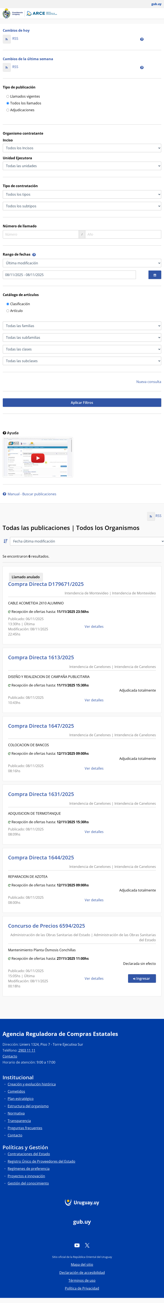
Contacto (10, 1056)
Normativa (16, 1113)
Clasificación (18, 304)
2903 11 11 (26, 1050)
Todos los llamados (23, 103)
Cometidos (16, 1091)
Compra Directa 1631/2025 (42, 793)
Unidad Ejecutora (17, 158)
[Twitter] (87, 1245)
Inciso (8, 140)
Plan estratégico (21, 1098)
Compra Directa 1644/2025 (42, 857)
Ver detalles (94, 626)
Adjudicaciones (20, 110)
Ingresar (144, 978)
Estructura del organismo (28, 1106)
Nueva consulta (148, 381)
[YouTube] (77, 1245)
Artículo (14, 311)
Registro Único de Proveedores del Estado (41, 1161)
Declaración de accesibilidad (82, 1272)
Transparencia (19, 1120)
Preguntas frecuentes (25, 1128)
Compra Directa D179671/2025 (47, 583)
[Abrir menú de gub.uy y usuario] (153, 4)
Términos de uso (82, 1280)
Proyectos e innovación (26, 1176)
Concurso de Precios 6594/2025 (48, 925)
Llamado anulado (26, 577)
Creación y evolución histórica (32, 1084)
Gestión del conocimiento (28, 1183)
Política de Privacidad (82, 1288)
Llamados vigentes (23, 97)
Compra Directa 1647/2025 (42, 725)
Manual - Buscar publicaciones (29, 494)
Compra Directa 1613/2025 (42, 657)
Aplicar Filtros (82, 402)
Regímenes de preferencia (29, 1168)
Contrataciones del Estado (29, 1154)
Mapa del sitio (82, 1264)
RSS (10, 38)
